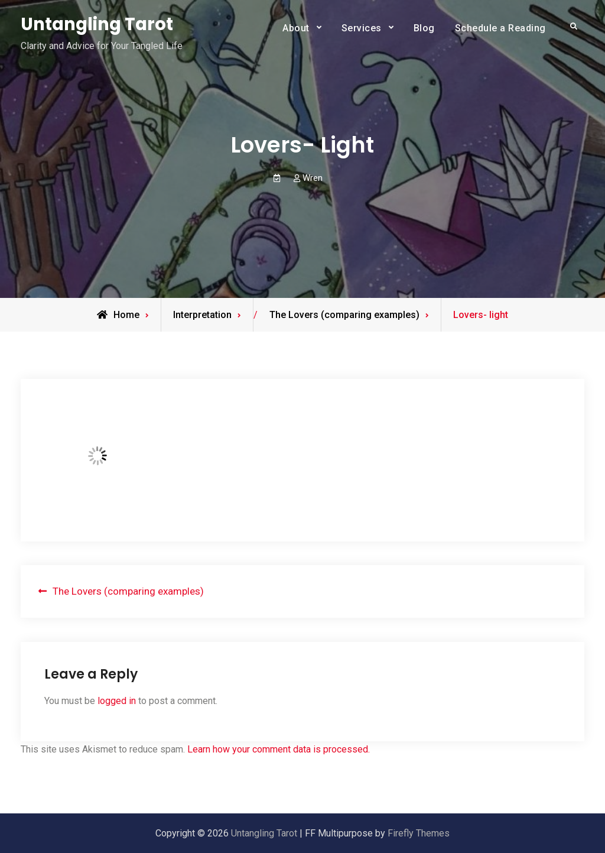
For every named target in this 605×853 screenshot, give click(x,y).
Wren (312, 178)
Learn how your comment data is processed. (278, 749)
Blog (424, 28)
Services (361, 28)
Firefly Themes (419, 833)
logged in (116, 700)
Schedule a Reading (500, 28)
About (296, 28)
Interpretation (202, 314)
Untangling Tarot (97, 24)
